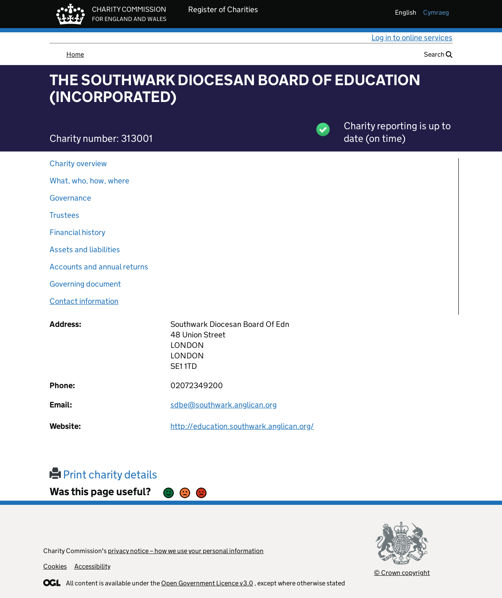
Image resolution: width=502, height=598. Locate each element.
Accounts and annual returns (99, 267)
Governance (70, 198)
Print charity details (103, 474)
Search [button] (438, 54)
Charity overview (78, 163)
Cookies (55, 566)
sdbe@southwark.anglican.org (223, 405)
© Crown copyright (402, 573)
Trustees (64, 215)
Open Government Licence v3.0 (207, 583)
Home (75, 54)
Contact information (84, 301)
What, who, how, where (89, 180)
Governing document (85, 284)
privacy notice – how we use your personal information (186, 551)
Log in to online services (411, 37)
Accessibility (92, 566)
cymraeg (436, 12)
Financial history (77, 232)
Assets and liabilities (85, 249)
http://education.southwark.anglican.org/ (242, 426)
